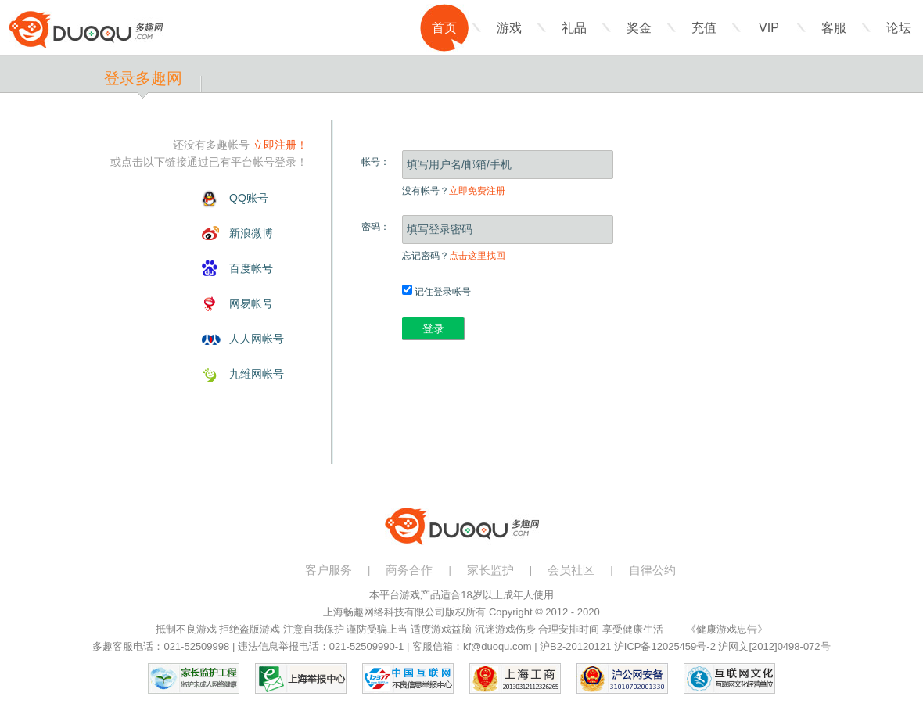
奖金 (639, 27)
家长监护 (490, 569)
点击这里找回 (477, 255)
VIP (769, 27)
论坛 (898, 27)
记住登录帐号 (436, 291)
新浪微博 (251, 233)
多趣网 (86, 29)
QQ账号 (248, 198)
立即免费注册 (477, 190)
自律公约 (652, 569)
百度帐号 (251, 268)
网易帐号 (251, 303)
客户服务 (328, 569)
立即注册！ (280, 144)
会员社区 (571, 569)
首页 (444, 27)
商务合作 (409, 569)
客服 (833, 27)
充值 (703, 27)
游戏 (509, 27)
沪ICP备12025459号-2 (665, 646)
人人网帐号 (256, 338)
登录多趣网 (143, 78)
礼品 (574, 27)
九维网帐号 (256, 374)
